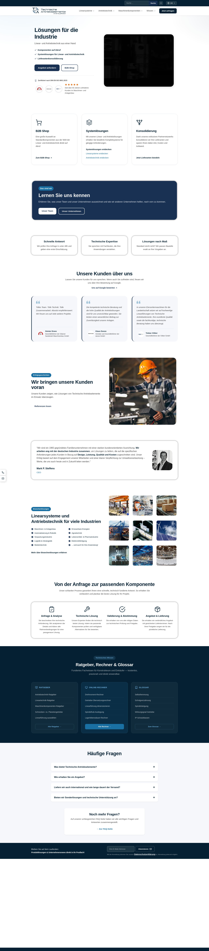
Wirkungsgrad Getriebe (144, 712)
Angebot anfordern (47, 68)
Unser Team (47, 211)
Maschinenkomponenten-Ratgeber (49, 706)
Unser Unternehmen (71, 211)
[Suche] (137, 3)
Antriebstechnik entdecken (97, 158)
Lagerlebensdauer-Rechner (96, 718)
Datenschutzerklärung (144, 854)
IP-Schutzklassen (142, 718)
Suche (153, 3)
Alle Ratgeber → (54, 727)
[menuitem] (87, 11)
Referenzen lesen (42, 406)
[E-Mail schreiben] (3, 479)
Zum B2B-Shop (44, 158)
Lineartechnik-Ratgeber (45, 700)
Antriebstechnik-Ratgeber (45, 695)
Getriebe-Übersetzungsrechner (98, 700)
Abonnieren (145, 849)
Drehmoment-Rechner (94, 695)
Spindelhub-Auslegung (94, 712)
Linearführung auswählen (45, 718)
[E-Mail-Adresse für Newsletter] (120, 849)
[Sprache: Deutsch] (171, 3)
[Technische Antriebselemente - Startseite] (49, 10)
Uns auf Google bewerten (104, 288)
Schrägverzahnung (143, 700)
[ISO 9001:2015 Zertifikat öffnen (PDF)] (64, 80)
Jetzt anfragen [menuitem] (168, 11)
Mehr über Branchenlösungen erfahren (49, 552)
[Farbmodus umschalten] (161, 3)
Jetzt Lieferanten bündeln (148, 158)
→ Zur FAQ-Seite (104, 829)
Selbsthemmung (141, 695)
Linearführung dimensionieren (97, 706)
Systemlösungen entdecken (98, 149)
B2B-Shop (69, 68)
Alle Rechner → (104, 727)
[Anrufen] (3, 472)
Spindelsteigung (141, 706)
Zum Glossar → (154, 727)
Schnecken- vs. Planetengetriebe (49, 712)
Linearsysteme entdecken (97, 153)
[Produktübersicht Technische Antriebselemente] (139, 60)
